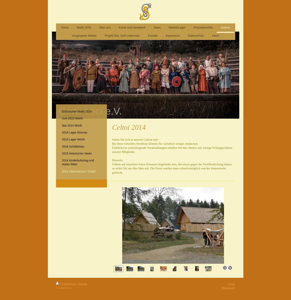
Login (231, 283)
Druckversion (66, 283)
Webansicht (228, 287)
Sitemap (82, 283)
